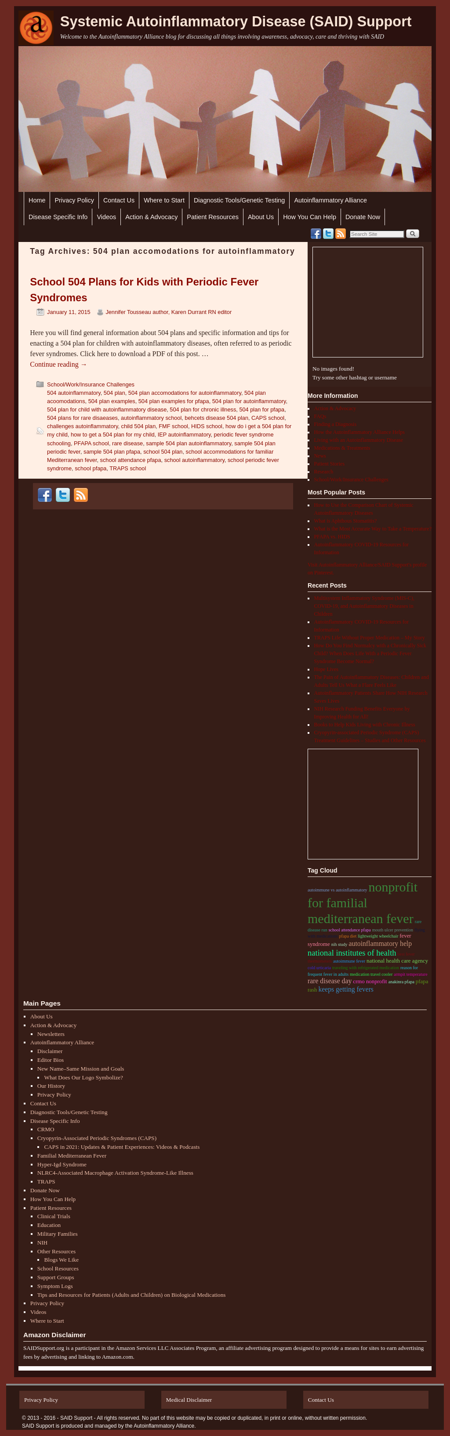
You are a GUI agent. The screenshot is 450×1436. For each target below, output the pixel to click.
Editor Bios (50, 1060)
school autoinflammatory (194, 460)
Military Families (57, 1233)
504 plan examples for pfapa (173, 401)
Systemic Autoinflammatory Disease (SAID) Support (236, 21)
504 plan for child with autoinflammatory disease (107, 409)
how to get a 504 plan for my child (113, 434)
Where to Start (164, 200)
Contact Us (118, 200)
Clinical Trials (53, 1216)
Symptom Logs (55, 1286)
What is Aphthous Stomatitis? (345, 521)
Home (37, 200)
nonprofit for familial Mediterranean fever (362, 903)
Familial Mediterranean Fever (71, 1155)
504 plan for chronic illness (203, 409)
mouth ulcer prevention (392, 929)
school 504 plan (162, 451)
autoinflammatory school (151, 418)
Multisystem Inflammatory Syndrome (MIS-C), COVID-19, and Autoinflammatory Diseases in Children (364, 606)
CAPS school (267, 418)
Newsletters (51, 1034)
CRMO (45, 1129)
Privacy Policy (74, 200)
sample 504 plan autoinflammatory (188, 443)
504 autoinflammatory (74, 393)
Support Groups (55, 1277)
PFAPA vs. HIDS (332, 537)
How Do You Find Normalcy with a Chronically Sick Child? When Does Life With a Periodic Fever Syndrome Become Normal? (370, 653)
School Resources (58, 1268)
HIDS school (206, 426)
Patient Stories (329, 464)
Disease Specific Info (58, 216)
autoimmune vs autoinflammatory (337, 890)
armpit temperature (410, 974)
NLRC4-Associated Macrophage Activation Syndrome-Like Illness (115, 1172)
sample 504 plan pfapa (111, 451)
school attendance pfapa (130, 460)
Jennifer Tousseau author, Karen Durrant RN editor (168, 312)
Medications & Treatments (342, 448)
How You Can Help (309, 216)
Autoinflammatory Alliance (330, 200)
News (320, 456)
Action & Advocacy (151, 216)
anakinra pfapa (401, 981)
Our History (51, 1085)
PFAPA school (91, 443)
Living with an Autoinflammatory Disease (358, 440)
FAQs (320, 416)
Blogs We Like (61, 1259)
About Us (261, 216)
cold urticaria (319, 967)
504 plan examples (111, 401)
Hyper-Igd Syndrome (62, 1164)
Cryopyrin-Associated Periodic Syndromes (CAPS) (96, 1138)
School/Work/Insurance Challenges (90, 384)
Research (323, 472)
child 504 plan (138, 426)
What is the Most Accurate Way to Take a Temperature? (373, 529)
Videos (106, 216)
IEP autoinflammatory (184, 434)
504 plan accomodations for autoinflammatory (184, 393)
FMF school (173, 426)
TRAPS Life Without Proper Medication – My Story (369, 638)
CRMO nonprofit (370, 981)
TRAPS (46, 1181)
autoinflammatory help (380, 943)
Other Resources (56, 1251)
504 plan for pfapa (261, 409)
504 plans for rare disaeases (82, 418)
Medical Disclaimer (189, 1399)
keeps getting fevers (346, 989)
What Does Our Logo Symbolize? (83, 1077)
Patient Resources (213, 216)
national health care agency (397, 961)
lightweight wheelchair (378, 936)
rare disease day (330, 981)
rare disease (127, 443)
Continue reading (58, 364)
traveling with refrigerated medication (365, 967)
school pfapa (90, 468)
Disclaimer (50, 1051)
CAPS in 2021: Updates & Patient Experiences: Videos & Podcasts (122, 1147)
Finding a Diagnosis (335, 424)
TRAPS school (127, 468)
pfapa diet (348, 936)
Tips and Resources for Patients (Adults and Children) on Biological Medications (131, 1295)
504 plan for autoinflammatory (249, 401)
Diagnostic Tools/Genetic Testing (239, 200)
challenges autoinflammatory (82, 426)
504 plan (114, 393)
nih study (339, 944)
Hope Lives (326, 669)
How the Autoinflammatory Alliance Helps (359, 432)
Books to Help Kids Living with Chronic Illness (364, 725)
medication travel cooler (371, 974)
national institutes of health (352, 952)
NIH (42, 1242)
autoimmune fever (349, 961)
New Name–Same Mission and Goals (80, 1068)
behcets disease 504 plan (216, 418)
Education (49, 1225)
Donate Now (362, 216)
